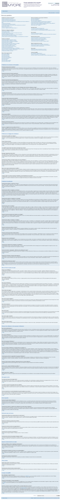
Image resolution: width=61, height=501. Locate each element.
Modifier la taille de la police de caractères (58, 10)
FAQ (49, 12)
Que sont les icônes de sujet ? (6, 61)
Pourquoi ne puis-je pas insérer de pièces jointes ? (9, 46)
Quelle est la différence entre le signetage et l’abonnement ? (40, 44)
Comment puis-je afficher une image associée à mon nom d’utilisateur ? (12, 34)
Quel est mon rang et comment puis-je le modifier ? (9, 35)
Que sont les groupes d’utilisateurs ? (36, 20)
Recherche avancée (56, 4)
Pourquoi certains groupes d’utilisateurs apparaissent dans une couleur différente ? (43, 23)
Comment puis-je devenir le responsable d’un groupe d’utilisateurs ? (41, 22)
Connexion (57, 12)
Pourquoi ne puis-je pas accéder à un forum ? (8, 45)
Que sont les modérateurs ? (35, 19)
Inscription (53, 12)
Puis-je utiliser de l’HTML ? (6, 54)
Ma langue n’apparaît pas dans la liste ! (7, 33)
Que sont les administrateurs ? (35, 18)
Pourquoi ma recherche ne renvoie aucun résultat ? (38, 38)
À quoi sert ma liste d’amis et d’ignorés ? (37, 33)
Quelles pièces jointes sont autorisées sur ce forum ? (38, 49)
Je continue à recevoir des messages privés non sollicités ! (39, 29)
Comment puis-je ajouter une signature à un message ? (10, 41)
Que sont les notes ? (5, 59)
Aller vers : (35, 495)
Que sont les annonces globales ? (7, 57)
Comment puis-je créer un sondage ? (7, 42)
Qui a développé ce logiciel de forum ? (36, 53)
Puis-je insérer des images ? (6, 56)
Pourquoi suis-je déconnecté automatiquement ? (9, 20)
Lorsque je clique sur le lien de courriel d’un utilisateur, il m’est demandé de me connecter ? (15, 36)
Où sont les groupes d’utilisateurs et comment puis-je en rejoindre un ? (41, 21)
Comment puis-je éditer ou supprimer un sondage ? (9, 44)
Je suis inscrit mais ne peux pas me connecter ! (9, 24)
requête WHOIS (23, 487)
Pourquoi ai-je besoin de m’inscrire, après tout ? (9, 19)
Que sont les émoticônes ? (6, 55)
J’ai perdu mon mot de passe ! (6, 23)
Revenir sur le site (55, 5)
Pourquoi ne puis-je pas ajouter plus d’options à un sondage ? (11, 43)
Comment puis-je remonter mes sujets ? (7, 50)
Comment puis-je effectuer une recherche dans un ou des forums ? (41, 37)
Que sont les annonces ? (5, 58)
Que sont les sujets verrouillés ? (6, 60)
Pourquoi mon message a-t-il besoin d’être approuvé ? (10, 49)
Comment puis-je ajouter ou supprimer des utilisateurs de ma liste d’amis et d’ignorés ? (43, 34)
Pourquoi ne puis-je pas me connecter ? (7, 18)
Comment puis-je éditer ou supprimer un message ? (9, 40)
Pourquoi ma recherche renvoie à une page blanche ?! (39, 39)
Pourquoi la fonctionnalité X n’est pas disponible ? (38, 54)
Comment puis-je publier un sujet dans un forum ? (9, 39)
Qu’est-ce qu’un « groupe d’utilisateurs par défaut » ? (39, 24)
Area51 (4, 482)
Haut (3, 77)
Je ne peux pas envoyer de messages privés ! (37, 28)
